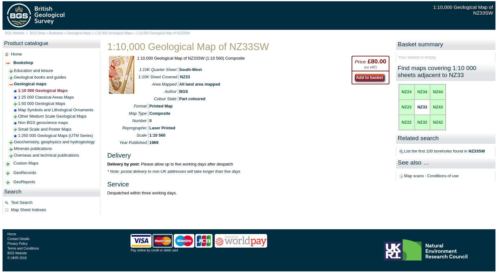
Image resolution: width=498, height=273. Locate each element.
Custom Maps (25, 163)
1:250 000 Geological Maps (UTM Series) (55, 135)
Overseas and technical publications (46, 155)
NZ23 (407, 107)
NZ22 (407, 122)
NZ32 (422, 122)
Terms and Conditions (23, 248)
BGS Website (14, 33)
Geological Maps (79, 33)
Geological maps (30, 83)
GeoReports (24, 181)
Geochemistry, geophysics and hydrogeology (54, 142)
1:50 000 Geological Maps (41, 103)
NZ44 (438, 91)
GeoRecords (24, 172)
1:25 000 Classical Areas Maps (46, 97)
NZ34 (422, 91)
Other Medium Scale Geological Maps (52, 116)
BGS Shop (37, 33)
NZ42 (438, 122)
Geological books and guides (40, 77)
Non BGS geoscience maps (43, 122)
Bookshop (56, 33)
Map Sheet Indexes (28, 209)
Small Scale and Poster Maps (44, 129)
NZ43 (438, 107)
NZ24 (407, 91)
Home (16, 54)
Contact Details (18, 239)
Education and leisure (33, 70)
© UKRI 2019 (16, 258)
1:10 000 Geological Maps (113, 33)
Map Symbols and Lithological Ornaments (55, 109)
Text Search (22, 202)
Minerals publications (33, 148)
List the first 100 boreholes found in (444, 151)
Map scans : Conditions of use (431, 175)
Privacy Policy (17, 243)
